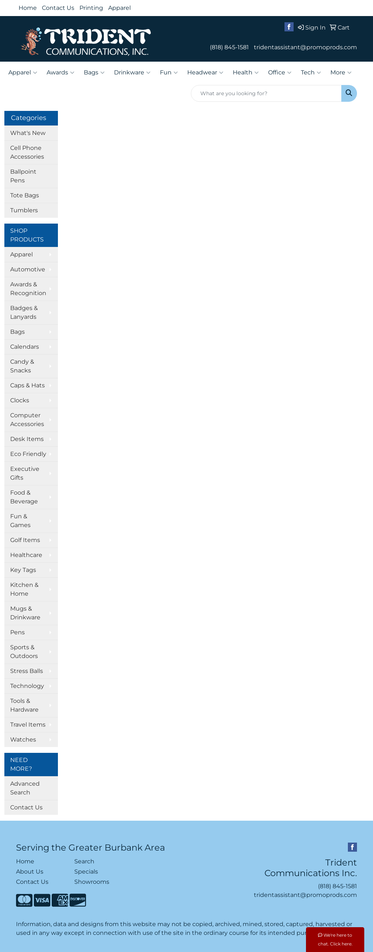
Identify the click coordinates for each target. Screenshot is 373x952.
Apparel (119, 7)
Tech (311, 72)
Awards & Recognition (28, 289)
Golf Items (25, 540)
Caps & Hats (27, 385)
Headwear (205, 72)
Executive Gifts (24, 473)
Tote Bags (24, 195)
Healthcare (26, 555)
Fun (169, 72)
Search (84, 861)
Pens (17, 632)
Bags (94, 72)
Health (246, 72)
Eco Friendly (28, 453)
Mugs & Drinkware (25, 613)
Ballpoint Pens (23, 176)
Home (28, 7)
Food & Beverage (24, 497)
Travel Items (28, 724)
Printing (91, 7)
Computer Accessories (27, 419)
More (341, 72)
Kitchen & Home (24, 589)
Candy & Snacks (22, 366)
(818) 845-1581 (229, 47)
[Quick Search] (266, 93)
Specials (86, 871)
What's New (28, 132)
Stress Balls (26, 670)
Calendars (24, 346)
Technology (27, 685)
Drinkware (132, 72)
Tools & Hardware (24, 705)
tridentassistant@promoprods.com (305, 47)
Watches (23, 739)
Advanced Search (25, 788)
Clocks (19, 400)
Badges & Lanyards (24, 312)
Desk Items (27, 439)
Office (279, 72)
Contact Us (58, 7)
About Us (29, 871)
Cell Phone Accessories (27, 152)
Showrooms (91, 881)
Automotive (27, 269)
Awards (60, 72)
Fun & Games (20, 521)
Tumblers (24, 210)
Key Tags (23, 569)
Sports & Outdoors (24, 651)
